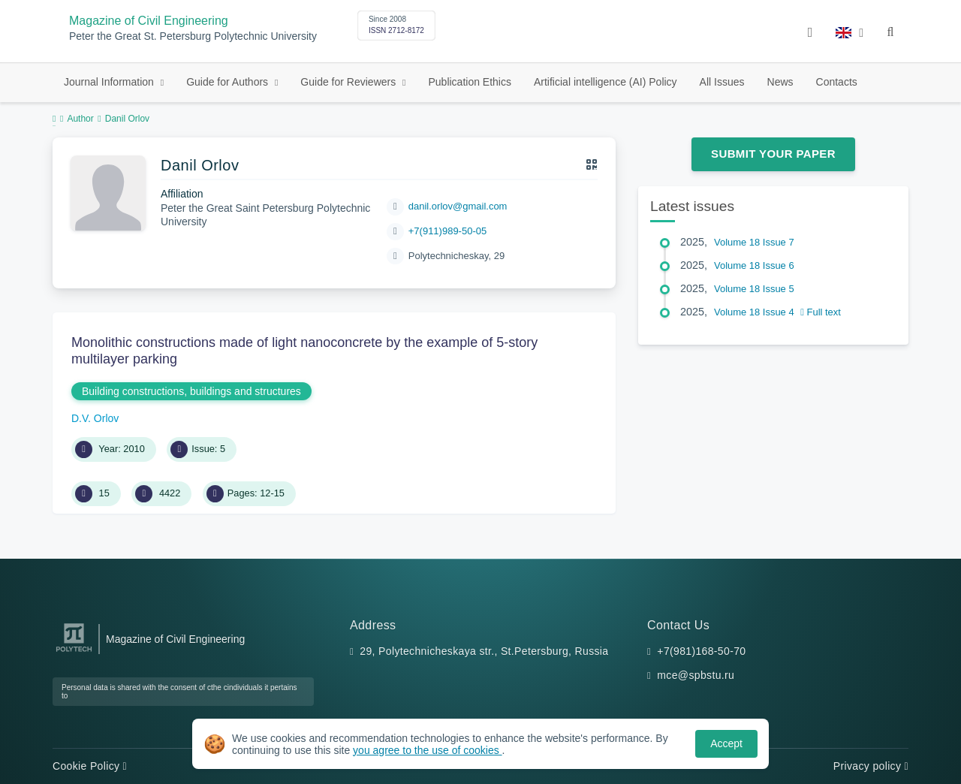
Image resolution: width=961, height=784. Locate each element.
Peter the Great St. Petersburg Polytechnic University (193, 36)
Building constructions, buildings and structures (191, 391)
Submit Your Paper (773, 153)
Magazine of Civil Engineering (148, 20)
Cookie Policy (90, 766)
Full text (820, 312)
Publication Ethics (469, 82)
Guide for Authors (228, 82)
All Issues (722, 82)
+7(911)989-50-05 (447, 231)
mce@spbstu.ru (695, 675)
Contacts (836, 82)
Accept (726, 743)
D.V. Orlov (95, 418)
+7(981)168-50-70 (701, 651)
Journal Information (110, 82)
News (780, 82)
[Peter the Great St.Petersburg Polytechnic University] (74, 652)
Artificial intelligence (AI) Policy (605, 82)
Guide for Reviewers (349, 82)
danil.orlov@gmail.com (458, 206)
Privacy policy (870, 766)
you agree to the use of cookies (427, 750)
